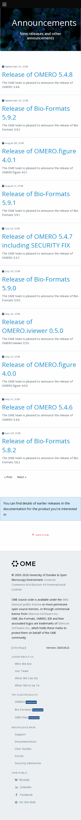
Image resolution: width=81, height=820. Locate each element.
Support (20, 734)
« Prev (8, 477)
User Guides (23, 749)
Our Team (21, 671)
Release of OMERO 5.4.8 (37, 74)
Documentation (25, 741)
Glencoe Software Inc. (43, 614)
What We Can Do (26, 678)
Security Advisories (28, 763)
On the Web (25, 802)
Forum (19, 756)
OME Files (27, 717)
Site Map (18, 647)
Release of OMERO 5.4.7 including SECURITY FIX (37, 240)
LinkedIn (23, 787)
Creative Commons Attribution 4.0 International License (39, 584)
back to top (40, 534)
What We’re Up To (27, 685)
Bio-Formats (29, 709)
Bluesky (22, 780)
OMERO (26, 702)
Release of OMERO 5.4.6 (37, 407)
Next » (21, 477)
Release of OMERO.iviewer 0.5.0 (32, 326)
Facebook (24, 795)
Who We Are (23, 664)
